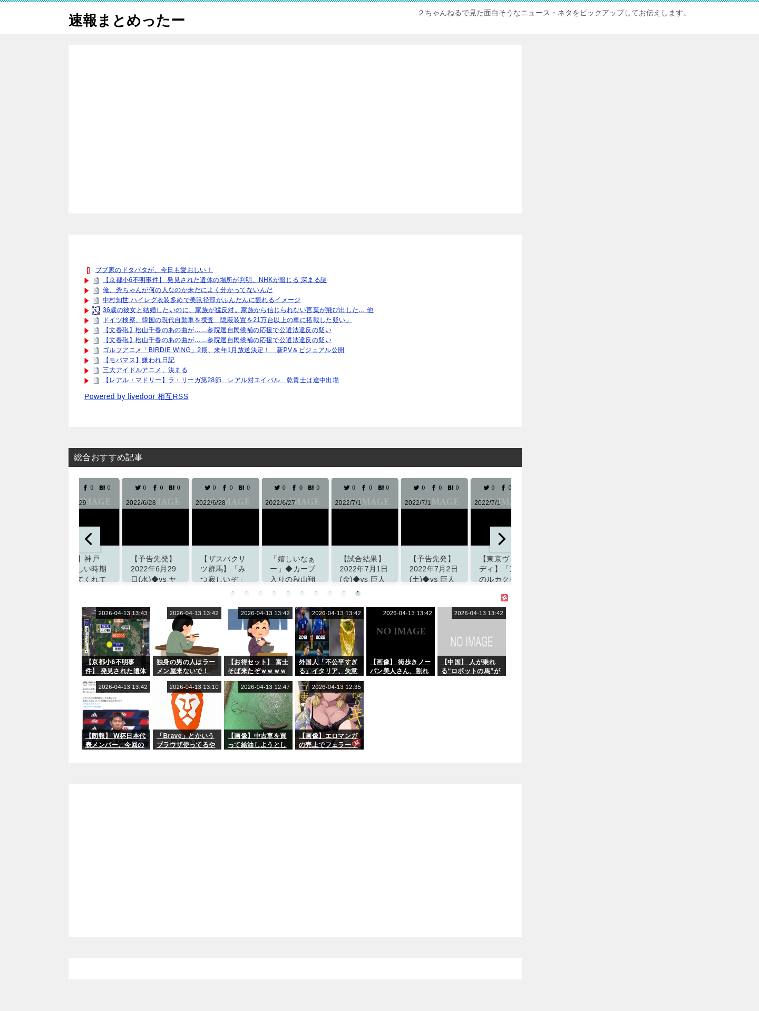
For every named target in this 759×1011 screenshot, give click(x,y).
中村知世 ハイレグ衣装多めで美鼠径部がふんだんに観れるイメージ (202, 300)
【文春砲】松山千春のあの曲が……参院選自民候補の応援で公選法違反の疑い (217, 330)
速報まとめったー (133, 18)
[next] (500, 539)
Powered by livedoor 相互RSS (136, 396)
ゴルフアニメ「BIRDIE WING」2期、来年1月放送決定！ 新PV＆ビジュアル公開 (224, 350)
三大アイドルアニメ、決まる (145, 370)
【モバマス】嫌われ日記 (138, 360)
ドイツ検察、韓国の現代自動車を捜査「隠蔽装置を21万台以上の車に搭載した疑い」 (227, 320)
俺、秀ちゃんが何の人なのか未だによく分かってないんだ (188, 290)
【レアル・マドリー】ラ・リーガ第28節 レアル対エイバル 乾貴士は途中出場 (221, 380)
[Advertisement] (295, 129)
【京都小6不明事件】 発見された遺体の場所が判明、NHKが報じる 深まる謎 (215, 280)
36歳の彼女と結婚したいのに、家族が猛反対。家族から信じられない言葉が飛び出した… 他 (238, 310)
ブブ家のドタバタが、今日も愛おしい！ (154, 270)
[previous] (89, 539)
